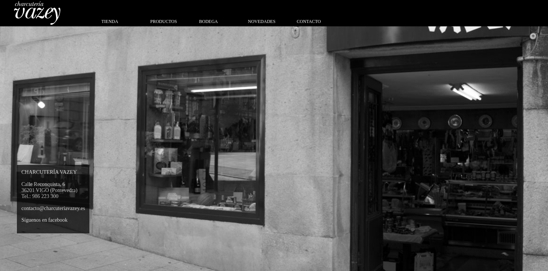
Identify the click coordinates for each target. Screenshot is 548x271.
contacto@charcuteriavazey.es (53, 208)
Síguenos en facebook (44, 220)
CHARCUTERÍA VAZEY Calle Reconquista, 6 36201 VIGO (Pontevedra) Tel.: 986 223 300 (49, 184)
